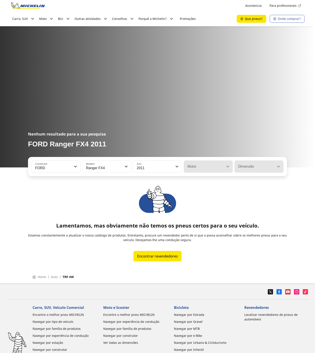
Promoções (188, 19)
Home (39, 277)
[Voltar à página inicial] (28, 6)
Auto (54, 277)
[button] (75, 166)
